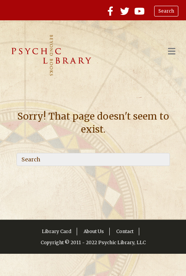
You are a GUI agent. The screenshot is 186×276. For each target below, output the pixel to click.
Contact (124, 231)
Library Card (56, 231)
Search (166, 11)
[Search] (93, 159)
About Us (94, 231)
